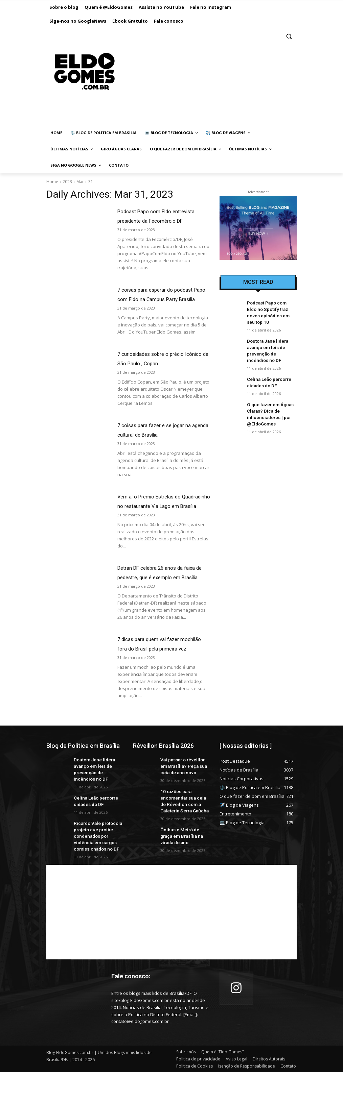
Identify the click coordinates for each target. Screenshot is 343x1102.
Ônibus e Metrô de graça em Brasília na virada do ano (183, 868)
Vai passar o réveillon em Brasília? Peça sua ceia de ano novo (184, 803)
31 (90, 182)
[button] (289, 36)
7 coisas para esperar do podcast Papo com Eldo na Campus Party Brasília (160, 299)
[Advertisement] (201, 78)
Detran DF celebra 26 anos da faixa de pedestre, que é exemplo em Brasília (161, 596)
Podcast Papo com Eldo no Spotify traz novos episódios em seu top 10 (270, 308)
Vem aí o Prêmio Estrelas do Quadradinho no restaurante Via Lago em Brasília (157, 515)
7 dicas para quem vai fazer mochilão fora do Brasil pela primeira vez (153, 677)
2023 (67, 182)
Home (52, 182)
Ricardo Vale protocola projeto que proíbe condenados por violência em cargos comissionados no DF (98, 867)
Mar (80, 182)
